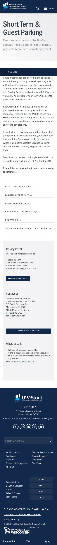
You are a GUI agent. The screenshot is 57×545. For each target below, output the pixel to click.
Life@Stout (10, 459)
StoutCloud (36, 463)
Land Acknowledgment (43, 418)
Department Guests (17, 203)
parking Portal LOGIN (17, 278)
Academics (11, 456)
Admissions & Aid (13, 452)
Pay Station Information (20, 187)
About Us (10, 467)
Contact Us (8, 418)
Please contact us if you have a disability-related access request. (26, 514)
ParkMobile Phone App (18, 195)
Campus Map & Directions (22, 361)
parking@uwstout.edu (16, 316)
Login (41, 498)
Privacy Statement (22, 418)
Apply (41, 479)
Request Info (9, 541)
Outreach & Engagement (16, 463)
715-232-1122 (28, 407)
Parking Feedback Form (28, 331)
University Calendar (14, 486)
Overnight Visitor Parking (21, 212)
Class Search (37, 459)
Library (9, 489)
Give (41, 492)
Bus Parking (13, 220)
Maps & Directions (40, 456)
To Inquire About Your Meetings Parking (28, 228)
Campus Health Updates (42, 452)
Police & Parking (13, 493)
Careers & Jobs (12, 482)
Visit (41, 485)
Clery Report (11, 496)
